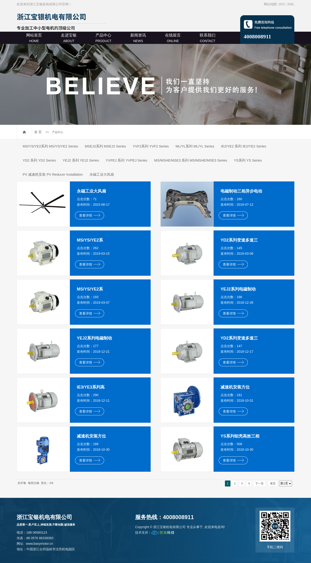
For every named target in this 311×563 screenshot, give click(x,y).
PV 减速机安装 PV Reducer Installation (53, 174)
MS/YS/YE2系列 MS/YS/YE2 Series (50, 146)
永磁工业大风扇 (102, 174)
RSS (282, 4)
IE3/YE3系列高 (91, 387)
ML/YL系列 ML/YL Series (195, 146)
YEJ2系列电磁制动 (238, 289)
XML (290, 4)
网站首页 (34, 38)
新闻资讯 (138, 38)
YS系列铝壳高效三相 (240, 436)
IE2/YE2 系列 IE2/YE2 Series (243, 146)
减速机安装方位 (235, 387)
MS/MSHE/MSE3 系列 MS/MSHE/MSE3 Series (190, 160)
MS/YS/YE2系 (90, 240)
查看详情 (89, 215)
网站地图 (270, 4)
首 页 (38, 132)
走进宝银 (69, 38)
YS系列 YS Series (248, 160)
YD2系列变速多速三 (239, 240)
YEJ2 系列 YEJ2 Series (81, 160)
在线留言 (173, 38)
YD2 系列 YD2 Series (39, 160)
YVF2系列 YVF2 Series (151, 146)
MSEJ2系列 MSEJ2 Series (105, 146)
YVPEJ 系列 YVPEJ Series (126, 160)
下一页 (259, 483)
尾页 (273, 483)
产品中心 (103, 38)
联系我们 (207, 38)
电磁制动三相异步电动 (241, 191)
